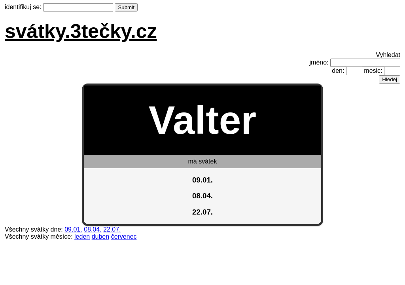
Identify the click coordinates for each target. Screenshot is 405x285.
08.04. (92, 229)
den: (338, 70)
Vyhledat (388, 54)
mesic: (373, 70)
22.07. (112, 229)
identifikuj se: (23, 7)
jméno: (319, 62)
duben (101, 236)
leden (82, 236)
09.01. (73, 229)
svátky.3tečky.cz (81, 31)
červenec (124, 236)
